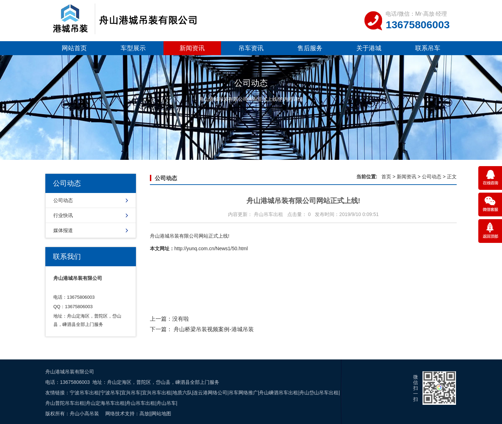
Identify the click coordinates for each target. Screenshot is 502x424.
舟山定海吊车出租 (105, 403)
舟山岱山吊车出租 (319, 392)
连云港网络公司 (210, 392)
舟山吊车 (166, 403)
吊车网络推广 (243, 392)
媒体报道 (63, 230)
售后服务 (309, 48)
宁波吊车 (110, 392)
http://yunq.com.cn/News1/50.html (211, 248)
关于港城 (368, 48)
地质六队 (182, 392)
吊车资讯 (251, 48)
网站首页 (74, 48)
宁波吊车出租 (84, 392)
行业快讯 (63, 215)
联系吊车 (427, 48)
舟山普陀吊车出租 (64, 403)
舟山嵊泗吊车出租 (278, 392)
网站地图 (161, 413)
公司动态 (63, 200)
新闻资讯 (192, 48)
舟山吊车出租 (140, 403)
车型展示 (133, 48)
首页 (386, 176)
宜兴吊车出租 (156, 392)
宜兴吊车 (130, 392)
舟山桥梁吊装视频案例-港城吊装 (213, 329)
